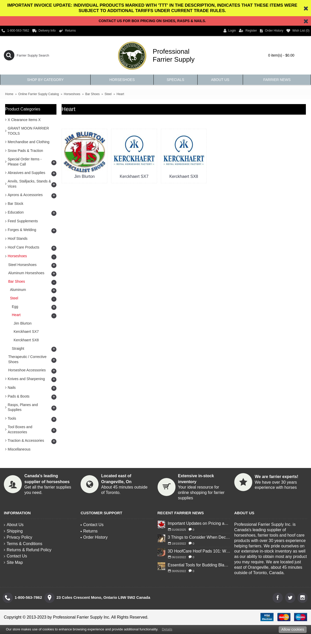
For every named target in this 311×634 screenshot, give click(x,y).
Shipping (13, 531)
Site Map (13, 562)
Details (167, 629)
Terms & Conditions (23, 543)
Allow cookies (292, 629)
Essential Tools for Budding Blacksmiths (199, 565)
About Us (14, 524)
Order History (94, 537)
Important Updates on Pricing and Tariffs (199, 523)
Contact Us (15, 556)
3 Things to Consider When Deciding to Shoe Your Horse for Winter (199, 537)
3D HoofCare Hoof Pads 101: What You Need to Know (199, 551)
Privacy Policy (18, 537)
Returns (89, 531)
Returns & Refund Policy (27, 550)
